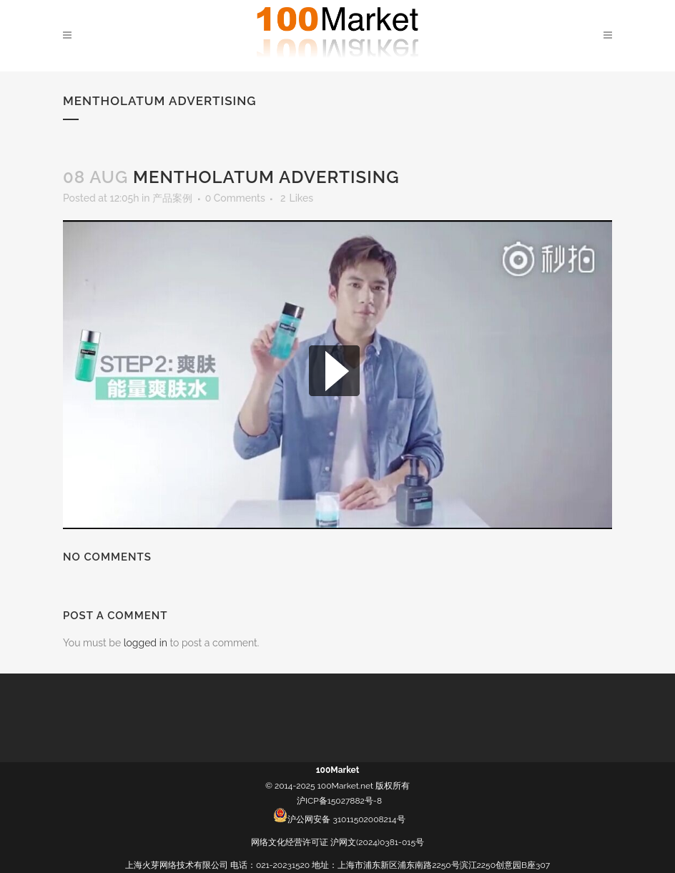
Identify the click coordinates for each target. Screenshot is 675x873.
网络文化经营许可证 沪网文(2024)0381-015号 (337, 842)
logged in (145, 642)
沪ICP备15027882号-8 (339, 801)
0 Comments (235, 198)
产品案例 (172, 198)
